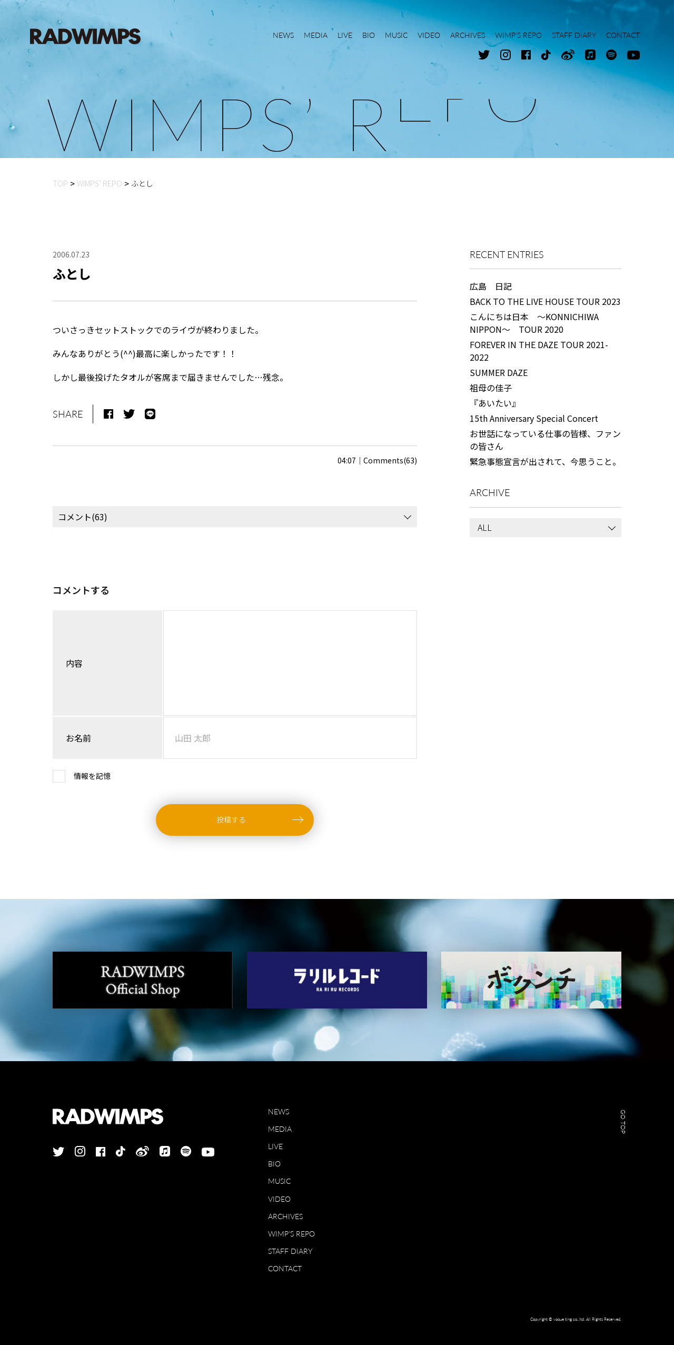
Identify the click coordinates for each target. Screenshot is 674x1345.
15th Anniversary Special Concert (534, 418)
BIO (274, 1163)
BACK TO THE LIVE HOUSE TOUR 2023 (545, 301)
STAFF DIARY (290, 1251)
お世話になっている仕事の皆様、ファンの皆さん (545, 439)
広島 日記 (491, 286)
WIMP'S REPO (291, 1234)
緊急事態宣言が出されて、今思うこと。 (545, 461)
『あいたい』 (495, 403)
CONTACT (285, 1268)
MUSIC (279, 1181)
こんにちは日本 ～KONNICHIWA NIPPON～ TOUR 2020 (534, 322)
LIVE (275, 1146)
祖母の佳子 (491, 387)
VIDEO (279, 1199)
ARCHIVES (285, 1216)
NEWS (278, 1111)
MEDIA (280, 1129)
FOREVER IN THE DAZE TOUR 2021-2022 (539, 350)
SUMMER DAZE (499, 372)
